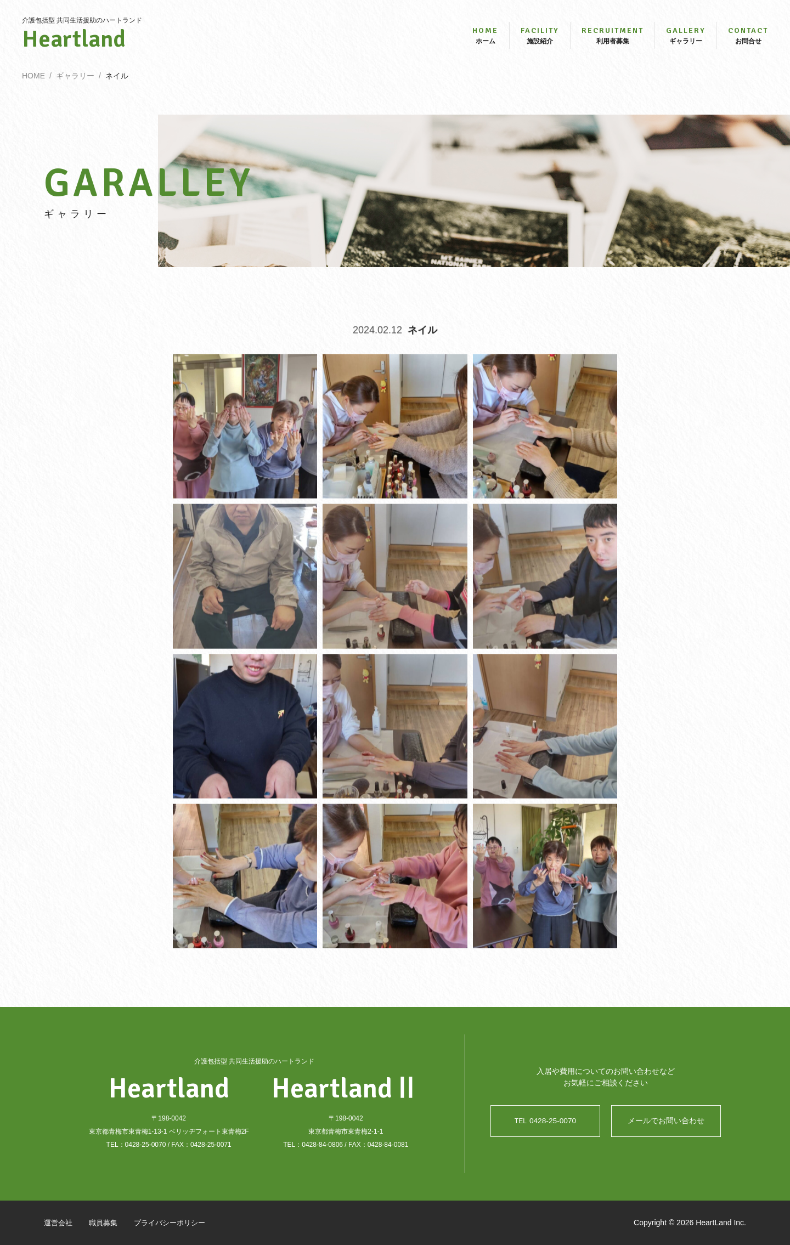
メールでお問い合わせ (666, 1121)
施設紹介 (540, 37)
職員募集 (106, 1222)
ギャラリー (686, 37)
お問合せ (748, 37)
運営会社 (59, 1222)
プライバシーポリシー (176, 1222)
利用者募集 (613, 37)
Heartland (82, 42)
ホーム (485, 37)
